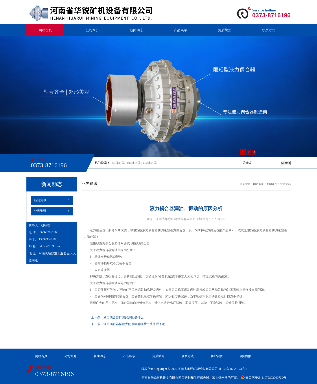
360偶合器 (118, 163)
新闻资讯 (40, 200)
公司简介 (92, 30)
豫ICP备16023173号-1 (233, 369)
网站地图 (246, 356)
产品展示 (180, 30)
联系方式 (268, 30)
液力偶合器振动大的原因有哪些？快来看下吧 (134, 324)
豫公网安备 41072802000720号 (263, 377)
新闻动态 (136, 30)
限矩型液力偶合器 (145, 230)
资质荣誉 (224, 30)
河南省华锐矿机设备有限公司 (198, 369)
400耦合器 (134, 163)
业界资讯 (40, 211)
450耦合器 (150, 163)
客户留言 (217, 356)
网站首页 (45, 30)
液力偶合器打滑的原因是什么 (123, 317)
